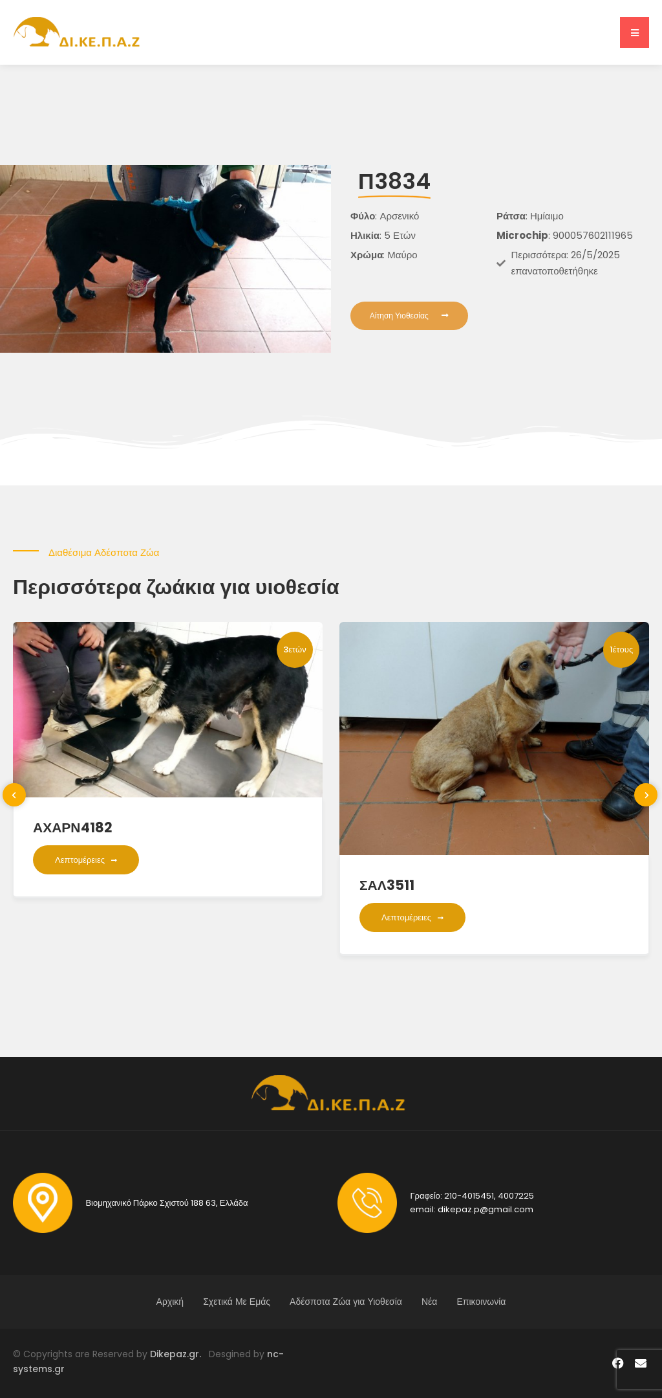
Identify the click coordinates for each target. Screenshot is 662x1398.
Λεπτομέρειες (86, 860)
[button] (634, 32)
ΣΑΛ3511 (386, 885)
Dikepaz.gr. (179, 1354)
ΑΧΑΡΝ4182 (72, 827)
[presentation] (14, 794)
